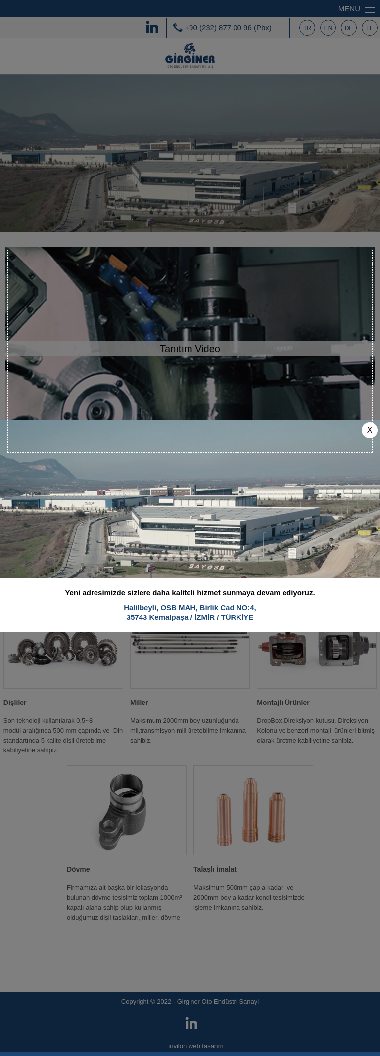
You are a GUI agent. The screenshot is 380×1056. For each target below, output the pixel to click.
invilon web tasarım (195, 1046)
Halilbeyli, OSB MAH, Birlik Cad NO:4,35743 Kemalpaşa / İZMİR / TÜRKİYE (190, 603)
